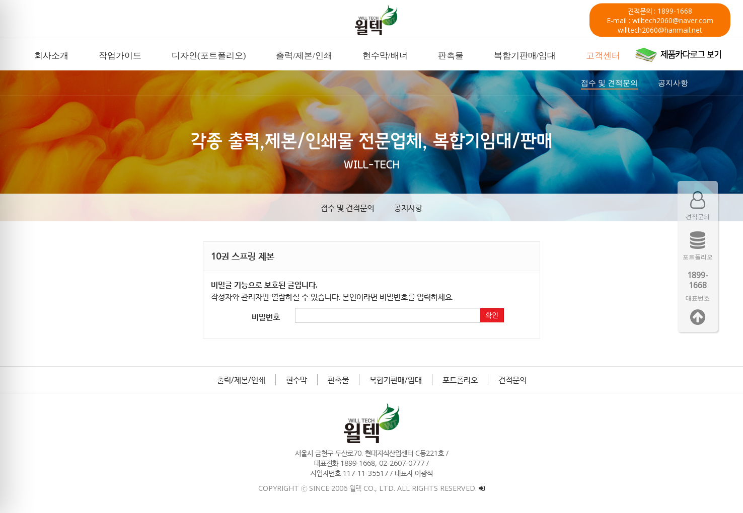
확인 (491, 315)
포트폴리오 (460, 379)
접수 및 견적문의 (347, 207)
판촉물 (338, 379)
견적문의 (512, 379)
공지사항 (408, 207)
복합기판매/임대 (395, 379)
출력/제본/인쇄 (241, 379)
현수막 (296, 379)
